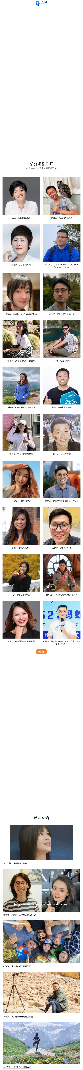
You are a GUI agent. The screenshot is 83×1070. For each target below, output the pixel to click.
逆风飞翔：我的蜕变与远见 (15, 863)
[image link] (41, 3)
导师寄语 (41, 817)
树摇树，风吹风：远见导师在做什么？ (20, 915)
